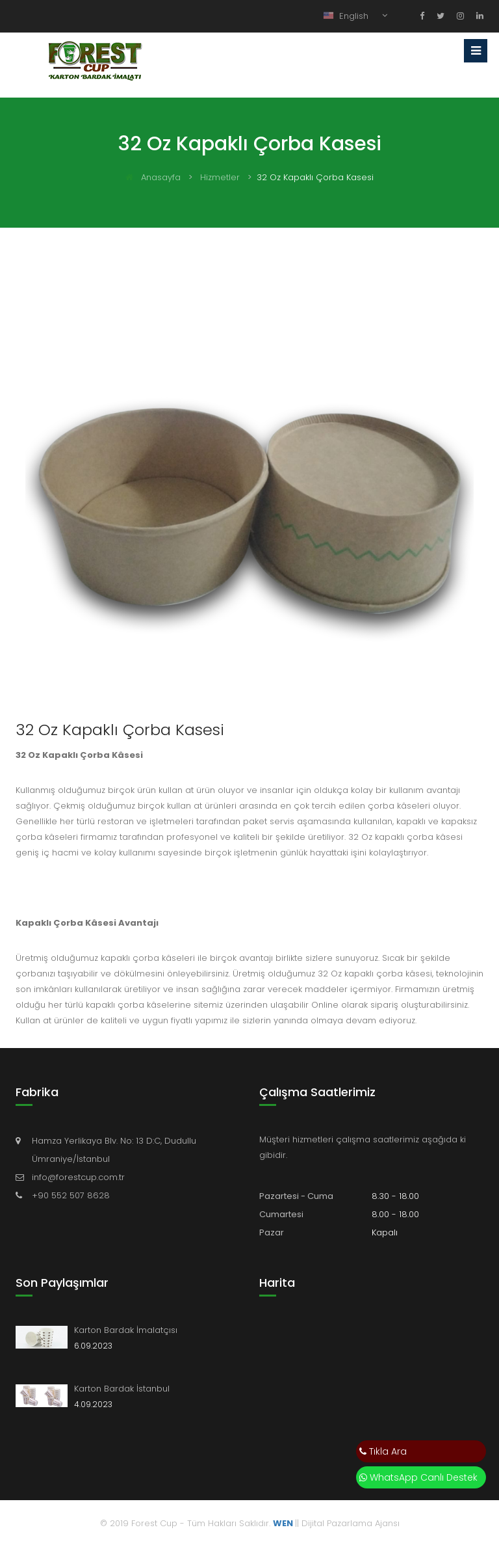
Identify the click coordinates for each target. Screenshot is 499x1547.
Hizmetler (220, 177)
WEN (283, 1523)
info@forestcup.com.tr (78, 1177)
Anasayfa (153, 177)
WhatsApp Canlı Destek (418, 1477)
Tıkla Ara (383, 1451)
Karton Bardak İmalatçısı (125, 1330)
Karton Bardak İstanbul (122, 1388)
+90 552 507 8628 (71, 1195)
